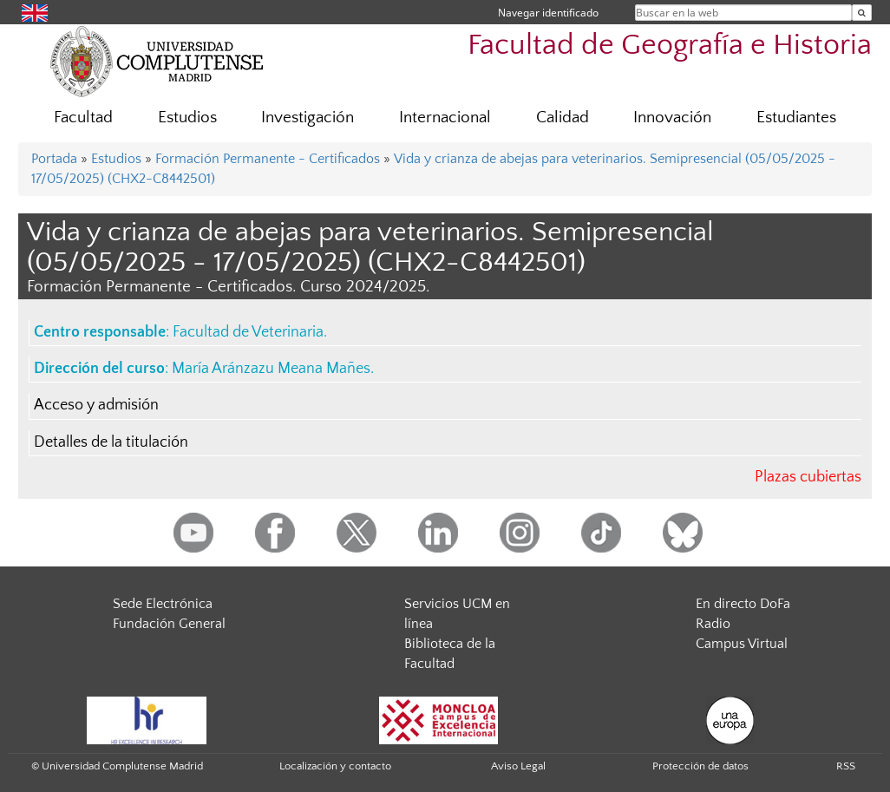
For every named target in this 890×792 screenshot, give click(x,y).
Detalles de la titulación (111, 442)
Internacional (445, 117)
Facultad (83, 117)
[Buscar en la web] (862, 12)
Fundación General (169, 624)
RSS (845, 766)
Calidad (562, 117)
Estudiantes (796, 117)
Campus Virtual (742, 643)
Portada (54, 159)
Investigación (307, 117)
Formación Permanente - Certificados (267, 159)
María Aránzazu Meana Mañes (271, 368)
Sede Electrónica (163, 604)
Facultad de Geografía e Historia (670, 45)
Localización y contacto (335, 766)
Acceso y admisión (96, 405)
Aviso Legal (518, 766)
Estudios (187, 117)
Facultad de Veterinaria (248, 332)
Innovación (672, 117)
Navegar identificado (548, 12)
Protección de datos (700, 766)
